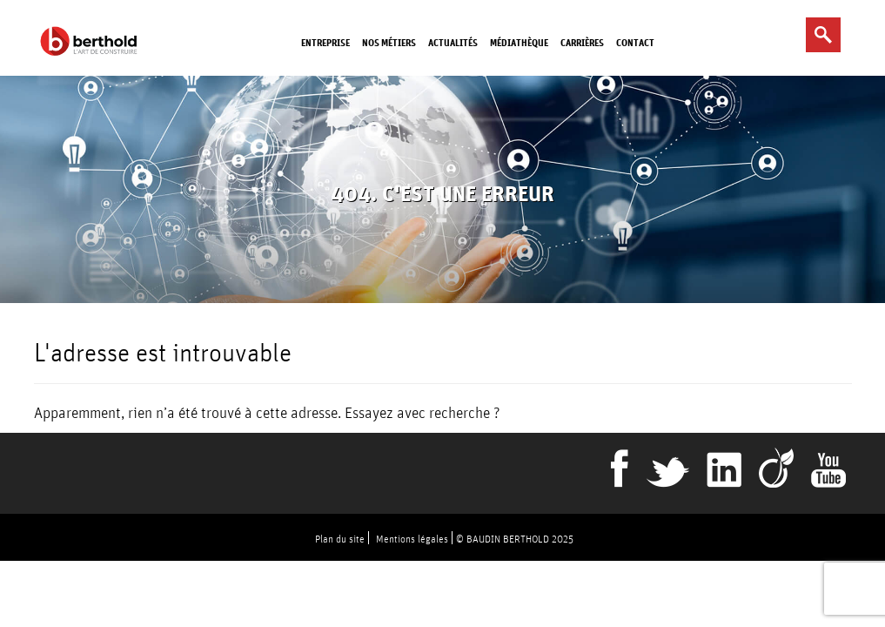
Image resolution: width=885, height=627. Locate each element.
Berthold (92, 41)
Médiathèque (519, 42)
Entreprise (325, 42)
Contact (635, 42)
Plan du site (340, 538)
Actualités (453, 42)
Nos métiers (389, 42)
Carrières (582, 42)
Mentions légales (412, 538)
